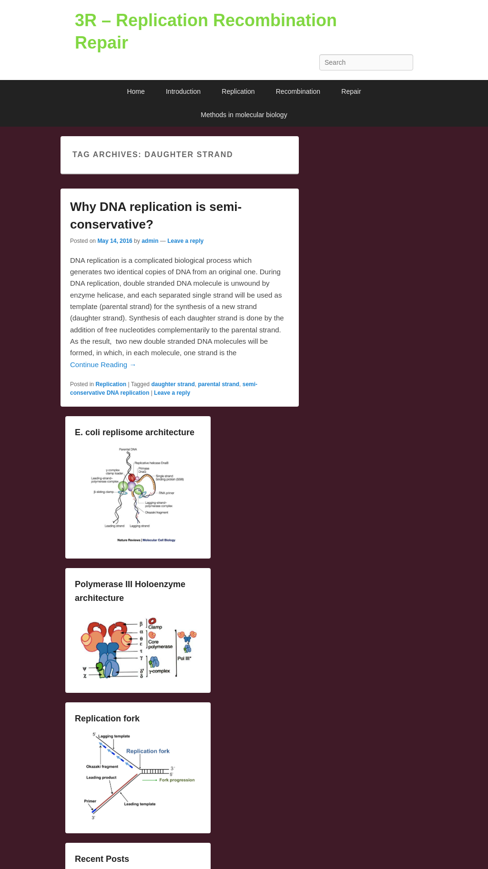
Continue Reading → (103, 364)
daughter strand (172, 384)
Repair (351, 91)
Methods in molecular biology (244, 115)
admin (150, 241)
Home (135, 91)
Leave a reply (185, 241)
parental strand (218, 384)
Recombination (298, 91)
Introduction (183, 91)
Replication (238, 91)
